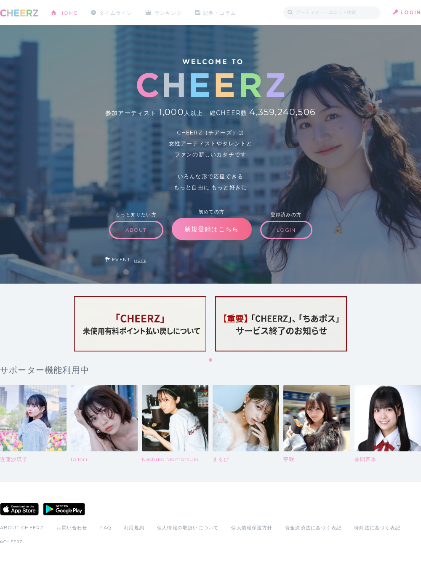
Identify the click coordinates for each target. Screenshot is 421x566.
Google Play (64, 509)
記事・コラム (220, 12)
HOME (68, 12)
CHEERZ (19, 12)
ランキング (169, 12)
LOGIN (410, 12)
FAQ (106, 528)
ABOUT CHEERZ (22, 528)
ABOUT (136, 230)
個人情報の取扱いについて (187, 528)
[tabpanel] (140, 323)
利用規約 (134, 528)
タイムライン (115, 12)
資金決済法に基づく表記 (313, 528)
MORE (140, 261)
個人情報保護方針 (251, 528)
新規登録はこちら (211, 229)
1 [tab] (211, 360)
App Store (19, 509)
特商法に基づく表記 (377, 528)
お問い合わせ (71, 528)
